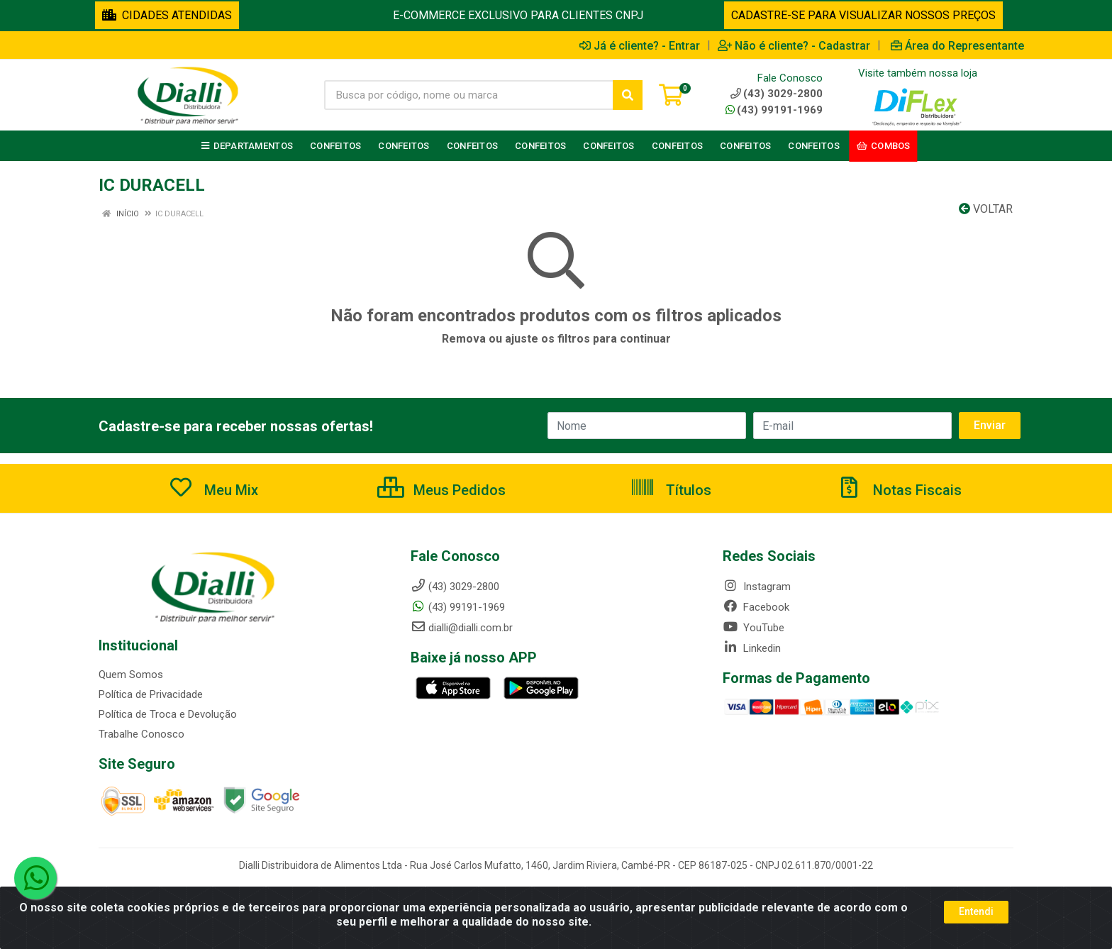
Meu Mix (213, 490)
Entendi (976, 911)
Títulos (670, 490)
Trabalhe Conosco (141, 734)
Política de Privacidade (151, 694)
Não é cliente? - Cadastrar (794, 45)
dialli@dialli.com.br (462, 627)
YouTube (753, 627)
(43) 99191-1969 (774, 110)
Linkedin (752, 648)
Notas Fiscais (899, 490)
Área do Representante (957, 45)
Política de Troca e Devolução (168, 714)
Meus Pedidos (441, 490)
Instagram (757, 586)
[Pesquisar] (628, 95)
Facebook (756, 607)
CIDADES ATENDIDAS (167, 15)
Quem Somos (131, 674)
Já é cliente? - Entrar (639, 45)
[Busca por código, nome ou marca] (468, 95)
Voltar (986, 209)
